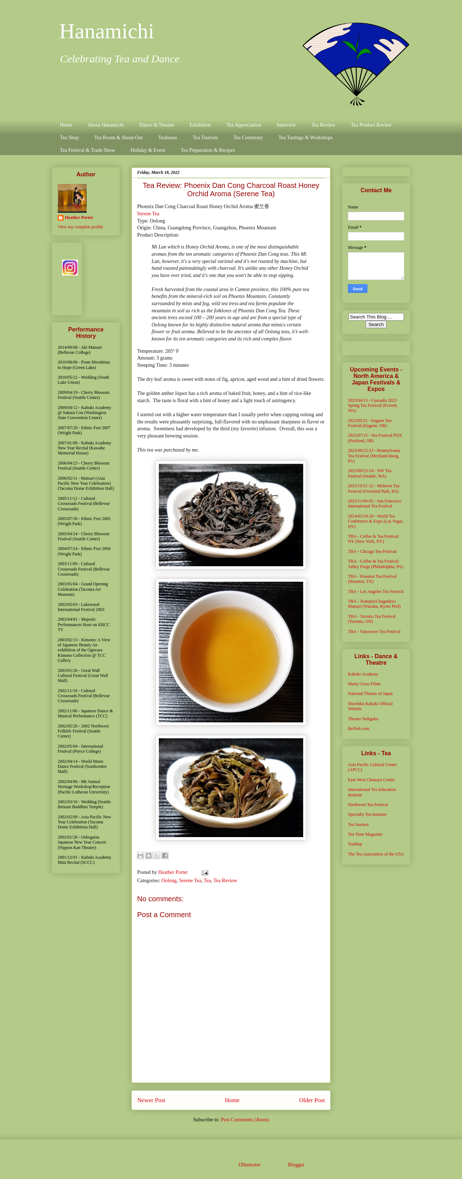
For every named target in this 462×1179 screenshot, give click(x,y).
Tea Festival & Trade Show (87, 150)
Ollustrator (249, 1164)
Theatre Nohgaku (363, 718)
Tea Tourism (205, 137)
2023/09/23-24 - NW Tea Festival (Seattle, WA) (369, 473)
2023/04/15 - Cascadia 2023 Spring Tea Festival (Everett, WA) (373, 405)
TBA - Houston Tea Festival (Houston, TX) (372, 579)
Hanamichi (106, 31)
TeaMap (355, 843)
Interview (286, 125)
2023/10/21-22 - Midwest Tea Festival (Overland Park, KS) (374, 488)
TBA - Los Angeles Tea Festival (376, 591)
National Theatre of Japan (370, 693)
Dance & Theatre (156, 125)
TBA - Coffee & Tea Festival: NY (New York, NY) (373, 539)
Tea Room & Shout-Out (118, 137)
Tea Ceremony (248, 137)
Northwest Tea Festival (368, 804)
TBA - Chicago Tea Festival (372, 551)
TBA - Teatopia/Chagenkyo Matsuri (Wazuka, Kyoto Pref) (374, 604)
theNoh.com (358, 728)
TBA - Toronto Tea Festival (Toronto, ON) (372, 619)
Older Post (312, 1100)
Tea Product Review (371, 125)
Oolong (168, 880)
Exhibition (200, 125)
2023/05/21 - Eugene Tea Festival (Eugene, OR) (370, 423)
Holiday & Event (148, 150)
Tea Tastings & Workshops (305, 137)
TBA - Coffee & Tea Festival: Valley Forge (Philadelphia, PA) (375, 564)
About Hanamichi (106, 125)
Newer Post (151, 1100)
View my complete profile (80, 226)
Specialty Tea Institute (367, 814)
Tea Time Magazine (365, 834)
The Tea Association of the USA (376, 854)
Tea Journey (358, 824)
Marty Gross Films (364, 683)
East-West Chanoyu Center (371, 779)
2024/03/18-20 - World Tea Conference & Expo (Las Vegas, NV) (376, 521)
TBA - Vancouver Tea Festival (374, 631)
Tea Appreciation (243, 125)
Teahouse (167, 137)
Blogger (296, 1164)
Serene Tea (148, 213)
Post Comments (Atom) (245, 1119)
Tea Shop (69, 137)
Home (66, 125)
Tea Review (323, 125)
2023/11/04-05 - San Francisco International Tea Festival (374, 503)
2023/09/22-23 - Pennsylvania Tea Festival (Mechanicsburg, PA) (374, 455)
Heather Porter (173, 872)
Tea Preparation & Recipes (208, 150)
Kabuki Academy (363, 674)
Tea (207, 880)
